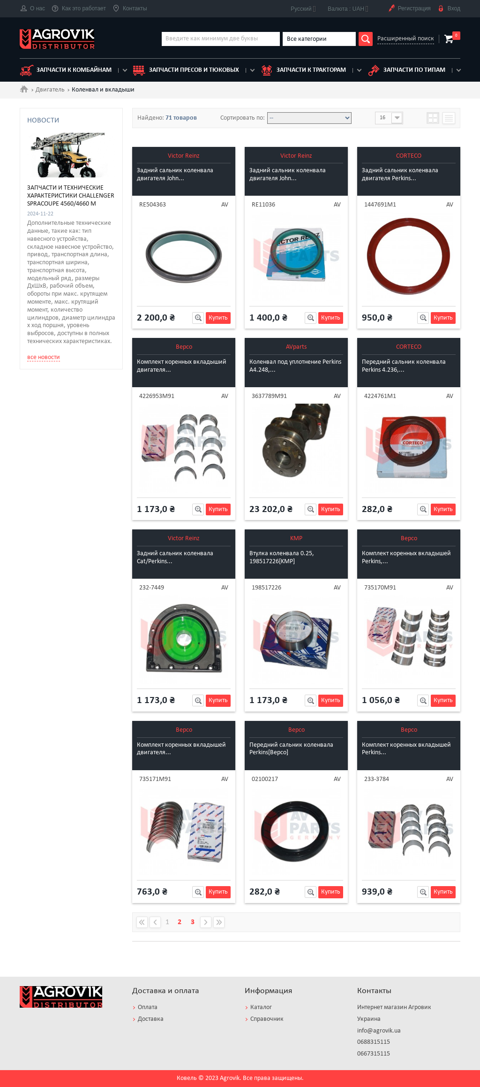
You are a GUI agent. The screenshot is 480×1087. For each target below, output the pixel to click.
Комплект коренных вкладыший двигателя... (181, 366)
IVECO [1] (52, 166)
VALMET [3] (55, 198)
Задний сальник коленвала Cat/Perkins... (175, 557)
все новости (43, 594)
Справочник (267, 1019)
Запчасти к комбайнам (66, 70)
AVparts (296, 347)
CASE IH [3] (54, 134)
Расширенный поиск (405, 38)
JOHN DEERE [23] (63, 177)
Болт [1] (49, 242)
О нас (32, 9)
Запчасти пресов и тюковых (185, 70)
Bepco (184, 347)
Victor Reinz (184, 156)
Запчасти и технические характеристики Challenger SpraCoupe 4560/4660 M (70, 433)
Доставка (151, 1019)
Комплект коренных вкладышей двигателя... (181, 749)
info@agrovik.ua (379, 1030)
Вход (448, 9)
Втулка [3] (52, 263)
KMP (296, 538)
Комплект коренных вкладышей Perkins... (406, 749)
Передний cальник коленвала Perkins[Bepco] (291, 749)
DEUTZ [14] (54, 156)
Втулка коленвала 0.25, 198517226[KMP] (281, 557)
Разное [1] (53, 305)
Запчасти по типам (406, 70)
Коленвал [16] (59, 273)
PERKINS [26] (56, 187)
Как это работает (79, 9)
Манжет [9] (55, 295)
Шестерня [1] (58, 316)
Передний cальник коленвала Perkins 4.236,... (404, 366)
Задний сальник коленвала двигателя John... (175, 174)
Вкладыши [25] (61, 252)
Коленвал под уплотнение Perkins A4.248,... (295, 366)
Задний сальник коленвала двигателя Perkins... (400, 174)
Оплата (148, 1007)
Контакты (129, 9)
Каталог (261, 1007)
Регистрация (409, 9)
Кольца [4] (54, 284)
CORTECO (408, 156)
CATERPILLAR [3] (62, 145)
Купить (218, 318)
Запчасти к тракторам (303, 70)
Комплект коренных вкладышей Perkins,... (406, 557)
